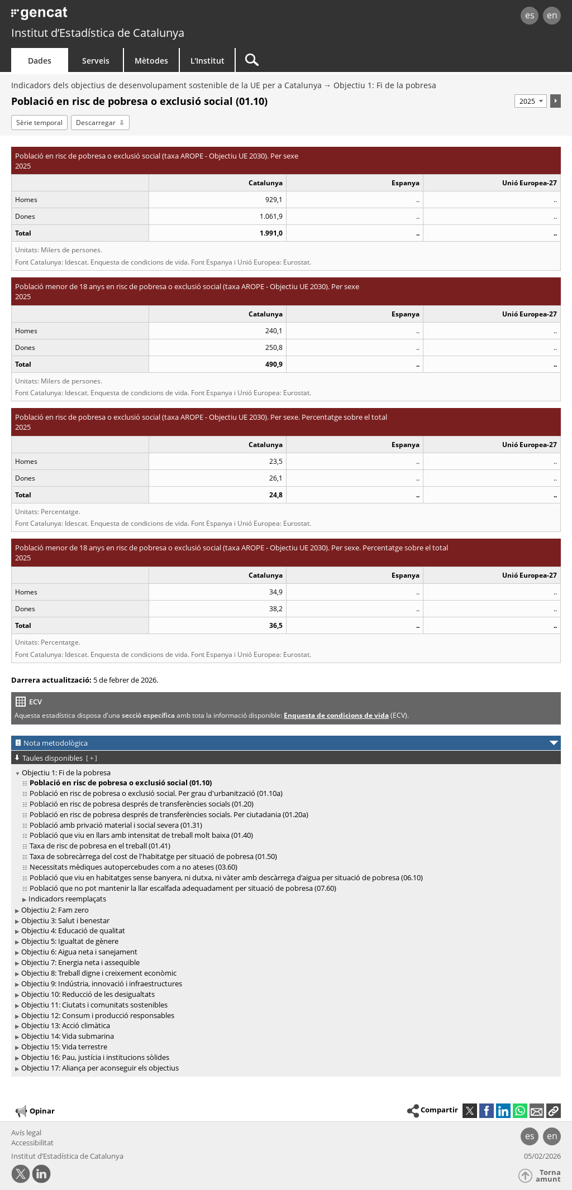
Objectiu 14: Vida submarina (67, 1036)
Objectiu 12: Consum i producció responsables (97, 1015)
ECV (35, 702)
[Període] (530, 101)
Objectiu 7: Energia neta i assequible (80, 962)
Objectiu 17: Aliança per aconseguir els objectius (100, 1068)
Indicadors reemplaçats (67, 899)
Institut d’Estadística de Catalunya (97, 32)
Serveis (95, 60)
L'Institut (207, 60)
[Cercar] (331, 60)
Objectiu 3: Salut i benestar (65, 920)
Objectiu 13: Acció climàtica (65, 1025)
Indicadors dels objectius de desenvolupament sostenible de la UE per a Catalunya (166, 85)
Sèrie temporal (39, 122)
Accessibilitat (32, 1143)
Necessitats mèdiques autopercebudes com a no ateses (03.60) (133, 867)
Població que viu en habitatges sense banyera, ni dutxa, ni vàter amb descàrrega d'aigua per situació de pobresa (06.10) (226, 877)
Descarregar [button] (96, 122)
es (530, 15)
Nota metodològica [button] (55, 743)
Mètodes (151, 60)
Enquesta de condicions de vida (336, 715)
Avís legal (26, 1132)
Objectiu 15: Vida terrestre (64, 1047)
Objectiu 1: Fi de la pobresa (384, 85)
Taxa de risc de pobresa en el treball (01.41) (100, 846)
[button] (553, 1110)
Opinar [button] (34, 1111)
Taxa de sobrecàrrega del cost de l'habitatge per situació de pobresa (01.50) (153, 856)
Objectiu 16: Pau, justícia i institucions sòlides (95, 1057)
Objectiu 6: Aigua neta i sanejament (79, 952)
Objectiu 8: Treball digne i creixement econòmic (99, 973)
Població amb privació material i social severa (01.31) (116, 825)
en (552, 15)
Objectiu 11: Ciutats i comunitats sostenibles (94, 1005)
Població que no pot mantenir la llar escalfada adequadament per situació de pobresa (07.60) (183, 888)
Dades (39, 60)
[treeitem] (284, 836)
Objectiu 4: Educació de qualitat (73, 930)
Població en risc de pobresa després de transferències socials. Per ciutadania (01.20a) (169, 814)
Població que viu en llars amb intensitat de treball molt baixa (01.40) (141, 835)
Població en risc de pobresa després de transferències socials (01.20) (142, 804)
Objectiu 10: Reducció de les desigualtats (88, 994)
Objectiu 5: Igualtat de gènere (69, 941)
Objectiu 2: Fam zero (55, 910)
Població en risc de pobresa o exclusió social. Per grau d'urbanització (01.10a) (156, 793)
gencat (121, 16)
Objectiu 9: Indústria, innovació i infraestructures (101, 983)
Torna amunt (548, 1176)
